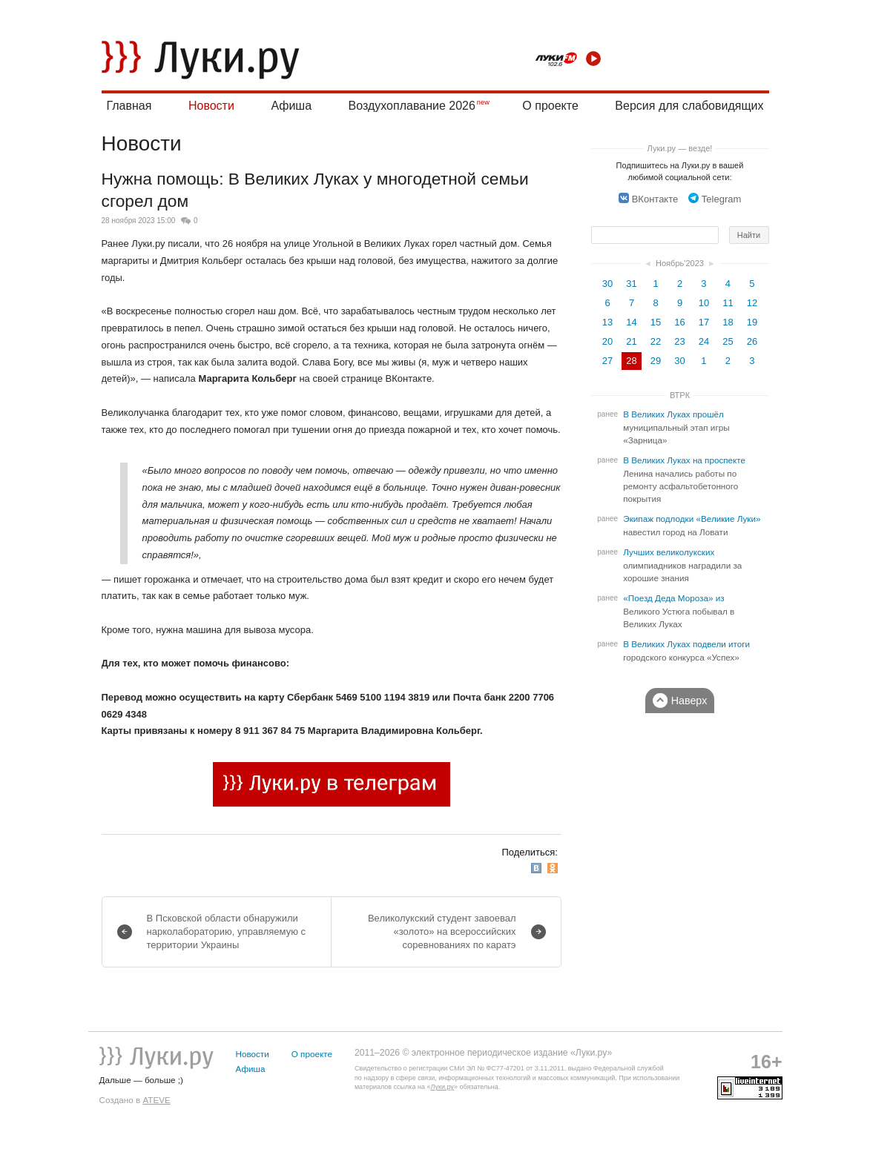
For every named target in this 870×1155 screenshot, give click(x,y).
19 (752, 322)
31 (631, 283)
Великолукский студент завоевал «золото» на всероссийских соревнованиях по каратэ (442, 931)
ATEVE (156, 1100)
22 (655, 341)
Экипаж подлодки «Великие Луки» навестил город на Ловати (691, 525)
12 (752, 302)
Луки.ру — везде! (680, 148)
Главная (129, 105)
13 (607, 322)
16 (679, 322)
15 (655, 322)
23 (679, 341)
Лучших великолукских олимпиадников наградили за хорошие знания (682, 565)
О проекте (550, 105)
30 (607, 283)
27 (607, 360)
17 (704, 322)
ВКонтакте (649, 199)
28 (631, 360)
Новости (211, 105)
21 (631, 341)
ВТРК (680, 395)
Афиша (291, 105)
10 (704, 302)
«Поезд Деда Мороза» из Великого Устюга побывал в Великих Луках (678, 611)
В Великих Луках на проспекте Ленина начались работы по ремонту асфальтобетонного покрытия (684, 479)
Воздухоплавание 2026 (412, 105)
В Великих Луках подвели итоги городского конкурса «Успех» (686, 651)
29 (655, 360)
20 (607, 341)
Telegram (714, 199)
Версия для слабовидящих (689, 105)
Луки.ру (441, 1087)
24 (704, 341)
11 (727, 302)
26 (752, 341)
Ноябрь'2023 (680, 263)
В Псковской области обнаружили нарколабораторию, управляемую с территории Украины (226, 931)
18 (727, 322)
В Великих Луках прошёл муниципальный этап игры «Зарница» (676, 427)
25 (727, 341)
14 (631, 322)
